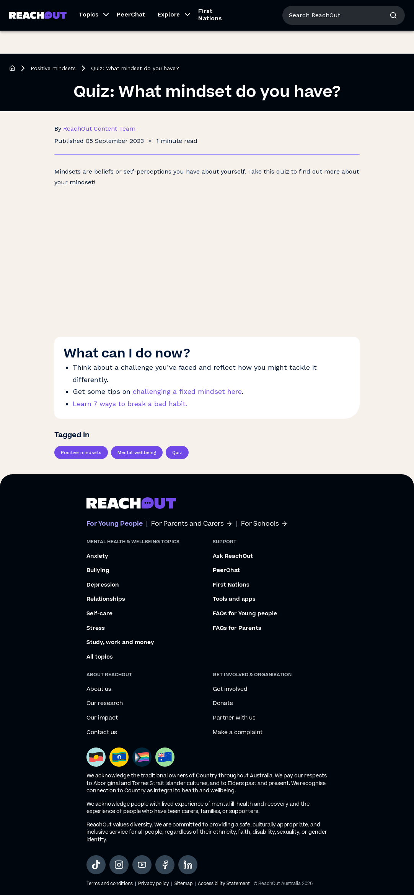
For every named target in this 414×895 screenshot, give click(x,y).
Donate (223, 703)
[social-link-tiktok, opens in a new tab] (96, 864)
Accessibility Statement (224, 883)
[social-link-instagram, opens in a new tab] (119, 864)
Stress (95, 628)
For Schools (264, 524)
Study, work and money (120, 642)
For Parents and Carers (192, 524)
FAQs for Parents (237, 628)
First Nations (210, 37)
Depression (102, 585)
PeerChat (131, 37)
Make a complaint (237, 732)
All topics (99, 657)
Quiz (177, 452)
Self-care (99, 614)
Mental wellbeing (136, 452)
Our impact (102, 718)
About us (343, 11)
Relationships (105, 599)
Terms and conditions (109, 883)
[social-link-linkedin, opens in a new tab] (187, 864)
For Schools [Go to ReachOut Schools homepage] (146, 10)
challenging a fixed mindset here (187, 391)
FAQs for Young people (245, 614)
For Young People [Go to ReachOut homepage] (34, 10)
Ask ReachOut (233, 556)
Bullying (97, 570)
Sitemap (183, 883)
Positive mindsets (53, 68)
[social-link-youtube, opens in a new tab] (142, 864)
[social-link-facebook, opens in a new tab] (164, 864)
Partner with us (234, 718)
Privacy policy (153, 883)
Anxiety (97, 556)
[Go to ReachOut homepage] (38, 38)
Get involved (230, 689)
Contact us (101, 732)
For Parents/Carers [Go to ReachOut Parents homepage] (94, 10)
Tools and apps (234, 599)
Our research (104, 703)
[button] (92, 38)
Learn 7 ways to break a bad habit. (130, 404)
